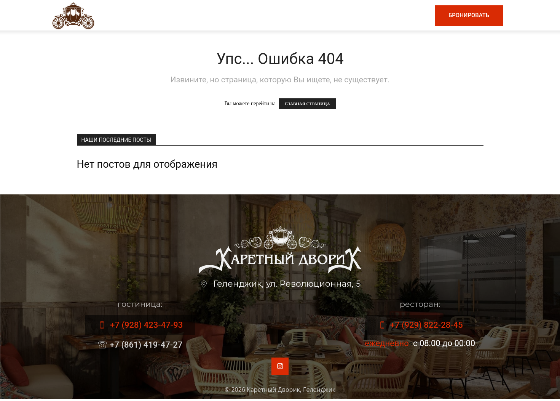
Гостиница (326, 15)
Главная (184, 15)
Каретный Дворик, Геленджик (291, 392)
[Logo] (73, 15)
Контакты (407, 15)
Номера (368, 15)
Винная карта (271, 15)
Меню (221, 15)
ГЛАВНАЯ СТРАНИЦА (307, 103)
